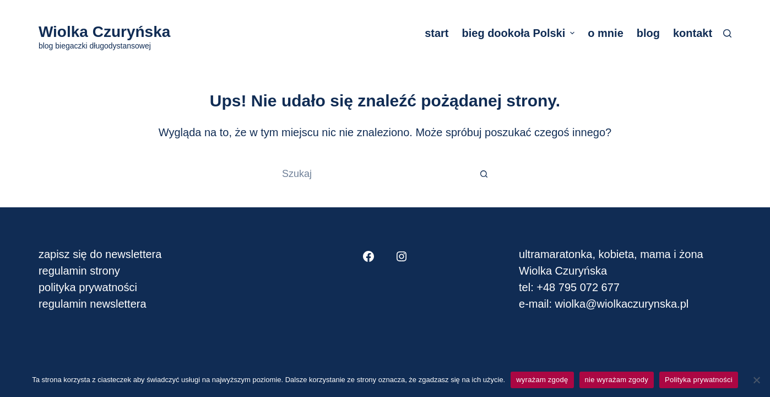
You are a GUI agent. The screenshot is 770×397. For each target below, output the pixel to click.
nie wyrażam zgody (617, 379)
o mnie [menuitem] (605, 33)
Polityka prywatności (699, 379)
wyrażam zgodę (542, 379)
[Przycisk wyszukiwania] (484, 174)
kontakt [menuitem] (692, 33)
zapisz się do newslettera (100, 254)
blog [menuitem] (648, 33)
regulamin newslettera (93, 304)
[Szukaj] (727, 33)
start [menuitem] (436, 33)
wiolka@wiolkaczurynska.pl (620, 304)
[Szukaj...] (374, 174)
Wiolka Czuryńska (104, 31)
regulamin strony (79, 271)
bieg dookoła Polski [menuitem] (519, 33)
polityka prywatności (88, 287)
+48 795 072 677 (578, 287)
